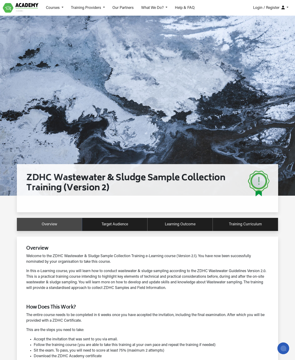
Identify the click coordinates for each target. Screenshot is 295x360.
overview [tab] (49, 224)
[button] (54, 8)
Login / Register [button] (269, 8)
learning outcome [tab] (180, 224)
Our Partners (123, 8)
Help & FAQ (185, 8)
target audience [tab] (115, 224)
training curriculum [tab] (245, 224)
